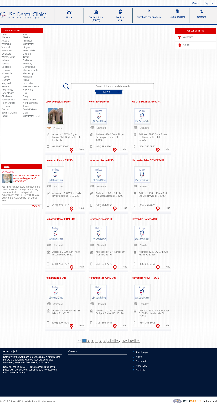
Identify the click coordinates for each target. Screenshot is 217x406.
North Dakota (8, 102)
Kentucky (27, 63)
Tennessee (7, 106)
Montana (6, 80)
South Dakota (30, 109)
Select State (29, 50)
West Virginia (8, 57)
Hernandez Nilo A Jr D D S (102, 277)
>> (137, 340)
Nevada (5, 86)
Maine (26, 80)
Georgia (27, 53)
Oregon (26, 96)
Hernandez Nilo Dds (55, 277)
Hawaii (5, 116)
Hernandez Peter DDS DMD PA (148, 160)
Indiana (5, 60)
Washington (28, 44)
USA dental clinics (27, 401)
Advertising (141, 365)
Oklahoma (7, 96)
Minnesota (7, 73)
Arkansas (27, 40)
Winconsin (7, 50)
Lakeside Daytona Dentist (58, 101)
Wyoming (6, 44)
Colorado (6, 66)
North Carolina (30, 102)
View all (36, 206)
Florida (5, 109)
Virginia (26, 47)
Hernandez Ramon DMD (101, 160)
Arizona (5, 40)
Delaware (6, 53)
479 (125, 340)
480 (132, 340)
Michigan (27, 76)
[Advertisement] (22, 141)
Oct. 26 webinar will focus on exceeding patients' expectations (26, 178)
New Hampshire (31, 86)
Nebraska (28, 83)
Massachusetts (30, 70)
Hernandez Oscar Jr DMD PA (60, 219)
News (6, 166)
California (27, 60)
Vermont (6, 47)
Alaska (26, 37)
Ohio (25, 93)
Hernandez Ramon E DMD (59, 160)
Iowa (25, 34)
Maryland (6, 83)
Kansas (5, 63)
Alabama (6, 37)
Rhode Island (29, 99)
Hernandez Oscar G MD (101, 219)
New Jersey (7, 89)
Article (186, 44)
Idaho (4, 34)
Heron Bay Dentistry (99, 101)
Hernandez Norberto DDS (145, 219)
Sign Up (209, 3)
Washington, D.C (31, 116)
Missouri (6, 76)
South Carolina (9, 112)
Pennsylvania (8, 99)
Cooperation (142, 361)
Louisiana (6, 70)
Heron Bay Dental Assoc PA (146, 101)
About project (142, 352)
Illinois (26, 57)
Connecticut (29, 66)
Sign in (195, 3)
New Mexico (8, 93)
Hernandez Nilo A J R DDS (145, 277)
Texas (26, 106)
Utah (25, 112)
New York (28, 89)
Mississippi (28, 73)
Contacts (140, 370)
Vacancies (188, 37)
